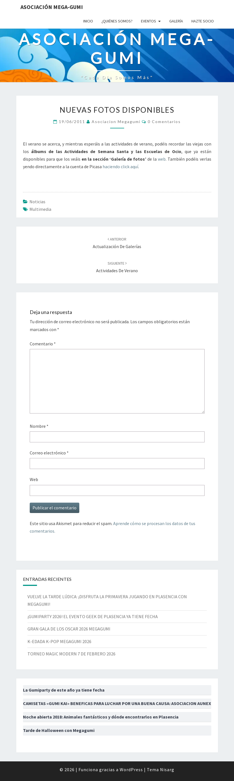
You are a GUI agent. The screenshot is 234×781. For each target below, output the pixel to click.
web (162, 159)
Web (34, 479)
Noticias (37, 201)
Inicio (88, 21)
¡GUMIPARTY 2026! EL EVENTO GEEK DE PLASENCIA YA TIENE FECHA (92, 616)
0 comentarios (164, 121)
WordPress (131, 769)
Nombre (39, 426)
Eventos (148, 21)
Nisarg (167, 769)
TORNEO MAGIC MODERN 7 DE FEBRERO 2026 (71, 654)
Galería (176, 21)
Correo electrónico (49, 453)
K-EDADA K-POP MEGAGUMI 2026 (59, 641)
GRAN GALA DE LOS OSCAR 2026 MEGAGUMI (68, 629)
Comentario (43, 343)
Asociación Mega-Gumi (51, 6)
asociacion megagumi (116, 121)
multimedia (40, 209)
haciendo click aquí (120, 166)
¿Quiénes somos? (117, 21)
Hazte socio (202, 21)
